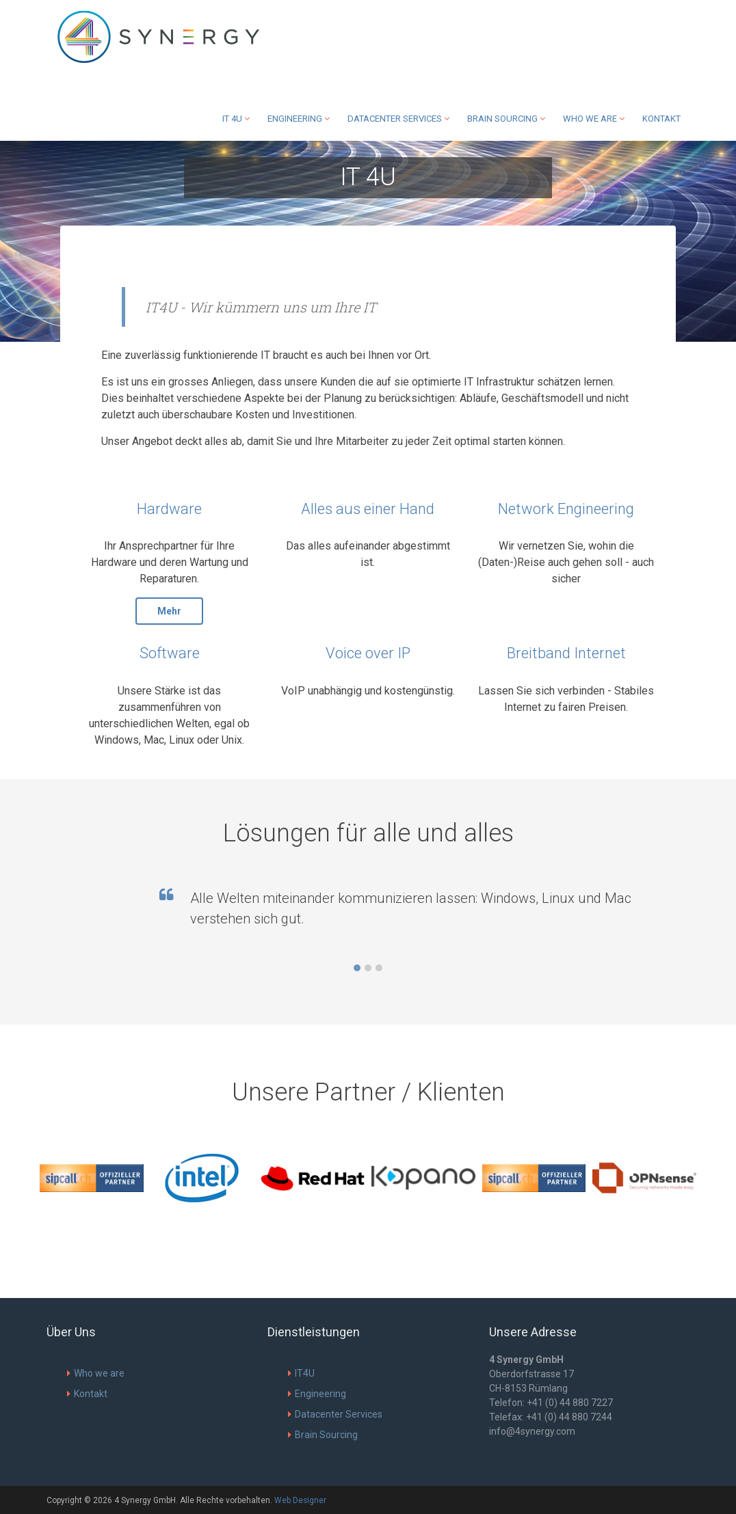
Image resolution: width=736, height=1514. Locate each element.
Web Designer (300, 1500)
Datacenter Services (398, 118)
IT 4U (236, 118)
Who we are (594, 118)
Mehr (169, 611)
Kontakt (661, 118)
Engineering (298, 118)
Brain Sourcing (506, 118)
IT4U (301, 1373)
